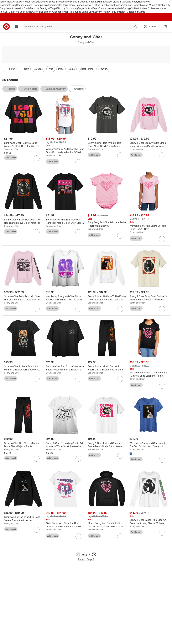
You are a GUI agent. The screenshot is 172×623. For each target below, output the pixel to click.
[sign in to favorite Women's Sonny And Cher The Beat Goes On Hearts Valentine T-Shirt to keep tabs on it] (78, 162)
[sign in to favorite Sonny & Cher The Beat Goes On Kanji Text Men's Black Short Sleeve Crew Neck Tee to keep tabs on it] (78, 232)
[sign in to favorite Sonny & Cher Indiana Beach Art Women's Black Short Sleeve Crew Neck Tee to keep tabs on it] (37, 379)
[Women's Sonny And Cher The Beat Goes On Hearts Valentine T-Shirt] (65, 150)
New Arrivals (116, 8)
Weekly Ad (50, 11)
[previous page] (78, 554)
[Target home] (6, 26)
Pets (32, 8)
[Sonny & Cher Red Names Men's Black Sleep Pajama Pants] (23, 445)
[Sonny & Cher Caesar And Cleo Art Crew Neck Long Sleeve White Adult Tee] (149, 521)
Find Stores (139, 11)
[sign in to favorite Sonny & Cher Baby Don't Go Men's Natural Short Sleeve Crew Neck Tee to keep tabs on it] (162, 309)
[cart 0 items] (166, 26)
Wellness (70, 5)
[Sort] (24, 69)
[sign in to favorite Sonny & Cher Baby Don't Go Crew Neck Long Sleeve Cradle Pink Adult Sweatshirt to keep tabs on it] (37, 309)
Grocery (134, 1)
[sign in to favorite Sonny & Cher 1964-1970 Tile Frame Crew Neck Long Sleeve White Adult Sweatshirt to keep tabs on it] (120, 309)
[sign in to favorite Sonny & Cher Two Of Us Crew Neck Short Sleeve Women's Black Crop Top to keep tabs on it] (78, 379)
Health (61, 5)
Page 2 (90, 559)
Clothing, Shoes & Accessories (55, 1)
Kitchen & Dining (95, 1)
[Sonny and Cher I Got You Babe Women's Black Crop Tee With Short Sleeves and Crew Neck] (23, 144)
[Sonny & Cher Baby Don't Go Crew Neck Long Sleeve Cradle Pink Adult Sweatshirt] (23, 298)
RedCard (115, 11)
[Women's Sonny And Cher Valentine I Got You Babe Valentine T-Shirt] (149, 374)
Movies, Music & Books (152, 5)
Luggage (79, 5)
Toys (112, 5)
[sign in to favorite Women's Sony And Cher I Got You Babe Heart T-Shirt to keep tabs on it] (162, 239)
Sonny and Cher (11, 149)
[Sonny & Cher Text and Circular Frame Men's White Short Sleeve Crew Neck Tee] (107, 445)
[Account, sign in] (151, 26)
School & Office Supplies (97, 5)
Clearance (104, 8)
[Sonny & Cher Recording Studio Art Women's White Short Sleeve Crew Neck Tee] (65, 445)
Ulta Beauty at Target (46, 8)
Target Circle (126, 11)
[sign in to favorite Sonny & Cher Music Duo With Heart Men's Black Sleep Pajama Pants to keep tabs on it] (120, 379)
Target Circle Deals (35, 11)
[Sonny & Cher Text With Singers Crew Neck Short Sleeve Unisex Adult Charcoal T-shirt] (107, 144)
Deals (96, 8)
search (135, 26)
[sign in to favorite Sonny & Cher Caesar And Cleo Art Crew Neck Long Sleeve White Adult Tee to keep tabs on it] (162, 533)
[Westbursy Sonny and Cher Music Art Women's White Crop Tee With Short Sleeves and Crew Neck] (65, 298)
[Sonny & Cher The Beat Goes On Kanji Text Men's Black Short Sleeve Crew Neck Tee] (65, 221)
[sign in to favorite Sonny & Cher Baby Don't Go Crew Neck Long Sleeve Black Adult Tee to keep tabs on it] (37, 232)
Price (61, 68)
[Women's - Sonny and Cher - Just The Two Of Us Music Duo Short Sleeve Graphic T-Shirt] (149, 445)
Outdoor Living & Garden (117, 1)
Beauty (20, 5)
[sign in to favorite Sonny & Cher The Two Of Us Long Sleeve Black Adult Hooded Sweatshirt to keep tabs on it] (37, 530)
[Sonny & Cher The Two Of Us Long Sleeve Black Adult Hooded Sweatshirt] (23, 518)
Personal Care (31, 5)
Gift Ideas (14, 8)
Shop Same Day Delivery (89, 11)
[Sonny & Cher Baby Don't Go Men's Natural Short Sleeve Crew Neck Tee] (149, 298)
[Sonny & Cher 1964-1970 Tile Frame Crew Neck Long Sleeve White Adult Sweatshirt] (107, 298)
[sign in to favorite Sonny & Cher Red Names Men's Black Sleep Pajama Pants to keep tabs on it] (37, 459)
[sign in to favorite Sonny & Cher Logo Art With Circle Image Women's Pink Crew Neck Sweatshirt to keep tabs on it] (162, 155)
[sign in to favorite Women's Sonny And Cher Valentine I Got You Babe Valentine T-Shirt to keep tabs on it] (162, 386)
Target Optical (85, 8)
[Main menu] (17, 26)
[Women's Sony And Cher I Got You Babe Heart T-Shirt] (149, 227)
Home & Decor (78, 1)
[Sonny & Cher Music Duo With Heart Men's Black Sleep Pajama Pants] (107, 368)
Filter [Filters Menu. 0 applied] (10, 69)
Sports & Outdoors (48, 5)
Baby (13, 5)
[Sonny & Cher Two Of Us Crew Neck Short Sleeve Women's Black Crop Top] (65, 368)
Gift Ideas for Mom (147, 8)
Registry (106, 11)
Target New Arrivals (10, 1)
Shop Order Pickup (66, 11)
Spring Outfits (130, 8)
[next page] (94, 554)
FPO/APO (103, 68)
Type (50, 68)
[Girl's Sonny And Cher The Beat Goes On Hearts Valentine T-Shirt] (65, 524)
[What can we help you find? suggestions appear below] (81, 26)
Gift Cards (24, 8)
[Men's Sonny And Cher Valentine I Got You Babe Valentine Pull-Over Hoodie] (107, 524)
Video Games (133, 5)
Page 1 (81, 559)
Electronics (120, 5)
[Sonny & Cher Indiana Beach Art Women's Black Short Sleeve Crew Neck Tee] (23, 368)
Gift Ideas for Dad (29, 1)
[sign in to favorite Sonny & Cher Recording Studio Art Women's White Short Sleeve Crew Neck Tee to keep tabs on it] (78, 459)
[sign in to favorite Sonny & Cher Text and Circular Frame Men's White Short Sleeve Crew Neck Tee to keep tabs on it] (120, 456)
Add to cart (10, 157)
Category (38, 68)
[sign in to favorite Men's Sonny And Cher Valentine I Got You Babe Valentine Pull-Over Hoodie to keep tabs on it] (120, 536)
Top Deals (20, 11)
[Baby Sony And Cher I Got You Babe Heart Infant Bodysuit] (107, 224)
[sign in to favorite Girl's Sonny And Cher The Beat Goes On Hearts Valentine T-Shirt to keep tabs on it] (78, 536)
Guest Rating (86, 68)
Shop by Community (67, 8)
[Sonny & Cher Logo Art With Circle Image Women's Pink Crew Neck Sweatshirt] (149, 144)
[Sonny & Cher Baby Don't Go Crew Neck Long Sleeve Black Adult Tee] (23, 221)
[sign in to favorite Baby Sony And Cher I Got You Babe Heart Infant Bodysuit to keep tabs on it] (120, 236)
